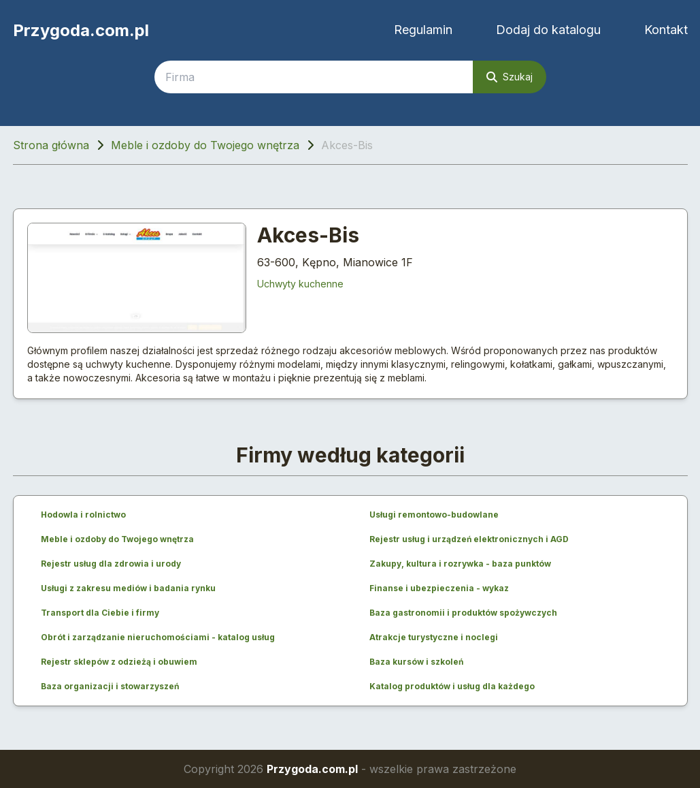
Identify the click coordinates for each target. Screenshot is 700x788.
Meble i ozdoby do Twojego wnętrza (205, 145)
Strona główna (51, 145)
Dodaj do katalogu (548, 29)
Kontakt (666, 29)
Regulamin (423, 29)
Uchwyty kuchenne (300, 283)
